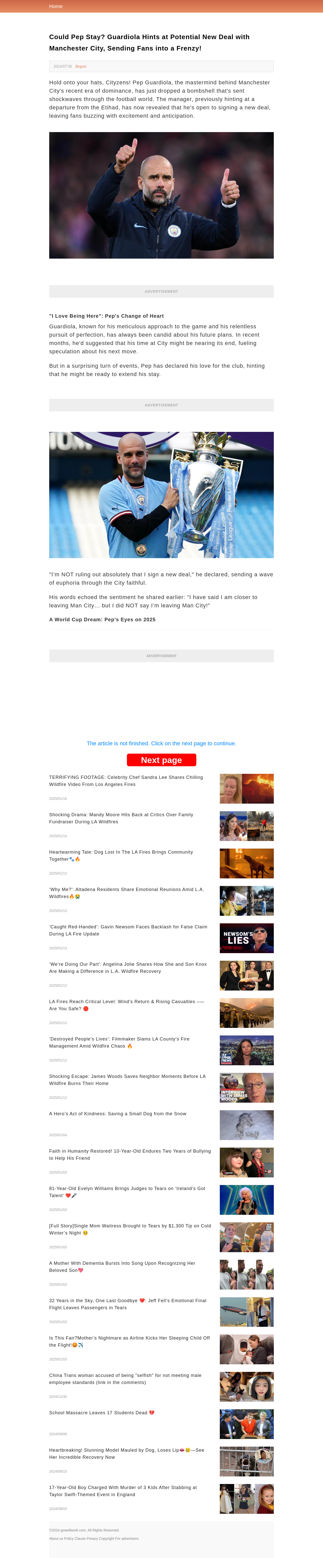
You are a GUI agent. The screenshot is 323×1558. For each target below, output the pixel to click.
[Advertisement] (161, 697)
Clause (80, 1539)
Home (56, 6)
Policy (68, 1539)
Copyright (106, 1539)
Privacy (92, 1539)
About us (56, 1539)
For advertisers (127, 1539)
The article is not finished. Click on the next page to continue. (161, 743)
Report (81, 66)
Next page (161, 760)
